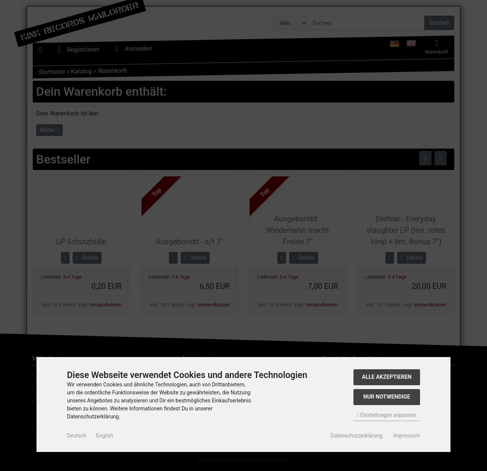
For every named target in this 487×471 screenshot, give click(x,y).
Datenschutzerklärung (356, 436)
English (104, 436)
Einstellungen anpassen (386, 415)
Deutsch (76, 436)
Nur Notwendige (386, 397)
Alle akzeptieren (387, 377)
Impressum (406, 436)
